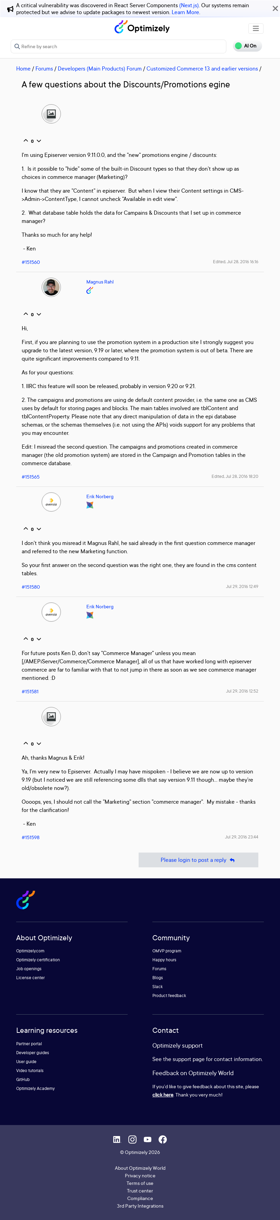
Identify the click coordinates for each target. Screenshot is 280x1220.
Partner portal (29, 1044)
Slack (157, 986)
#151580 (31, 587)
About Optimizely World (140, 1168)
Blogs (157, 978)
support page (189, 1059)
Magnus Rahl (100, 281)
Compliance (140, 1198)
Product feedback (169, 995)
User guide (26, 1061)
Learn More (185, 12)
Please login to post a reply (198, 860)
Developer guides (32, 1053)
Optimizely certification (38, 960)
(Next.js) (189, 5)
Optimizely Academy (35, 1088)
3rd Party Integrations (140, 1205)
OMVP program (166, 951)
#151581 (30, 691)
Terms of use (140, 1183)
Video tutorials (30, 1070)
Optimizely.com (30, 951)
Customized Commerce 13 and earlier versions (202, 68)
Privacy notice (140, 1175)
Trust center (140, 1190)
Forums (44, 68)
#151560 (31, 262)
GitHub (23, 1079)
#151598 (31, 837)
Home (23, 68)
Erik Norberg (100, 496)
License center (30, 978)
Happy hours (164, 960)
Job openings (29, 969)
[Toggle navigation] (255, 28)
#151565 (31, 476)
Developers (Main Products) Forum (100, 68)
